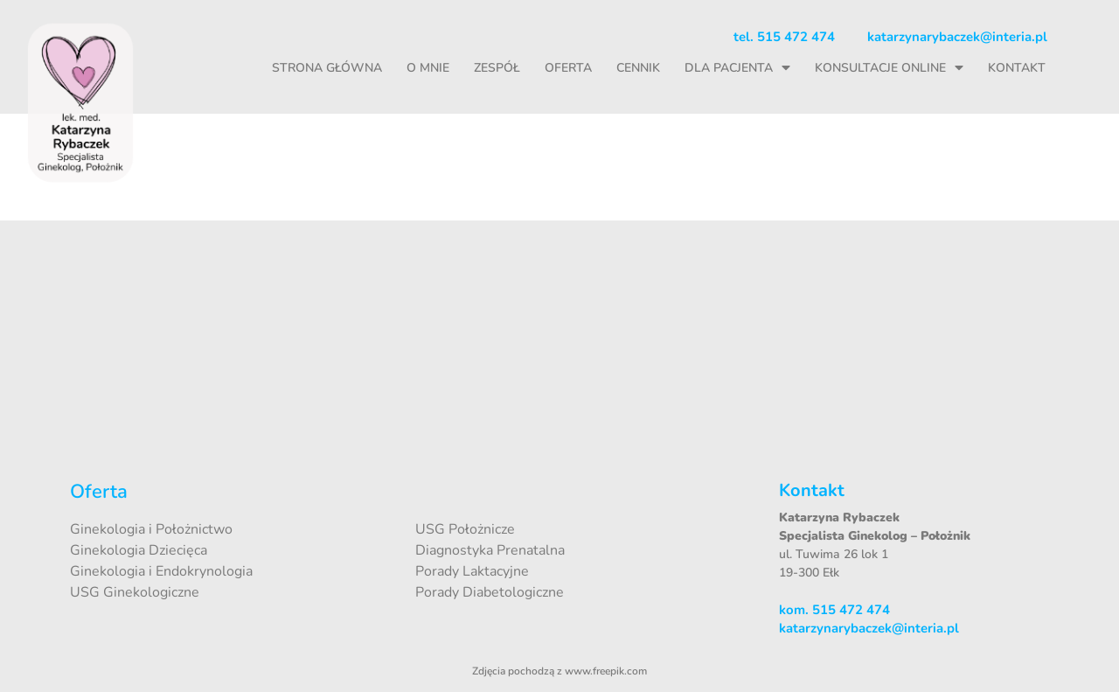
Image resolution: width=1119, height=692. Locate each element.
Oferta (568, 67)
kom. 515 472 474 (834, 610)
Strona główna (327, 67)
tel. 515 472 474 (784, 36)
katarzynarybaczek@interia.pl (957, 36)
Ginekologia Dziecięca (138, 550)
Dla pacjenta (737, 68)
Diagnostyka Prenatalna (490, 550)
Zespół (497, 67)
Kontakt (1017, 67)
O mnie (428, 67)
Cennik (638, 67)
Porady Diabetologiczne (489, 592)
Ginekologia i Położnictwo (151, 529)
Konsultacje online (889, 68)
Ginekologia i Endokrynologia (161, 571)
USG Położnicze (465, 529)
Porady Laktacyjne (472, 571)
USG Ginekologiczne (134, 592)
